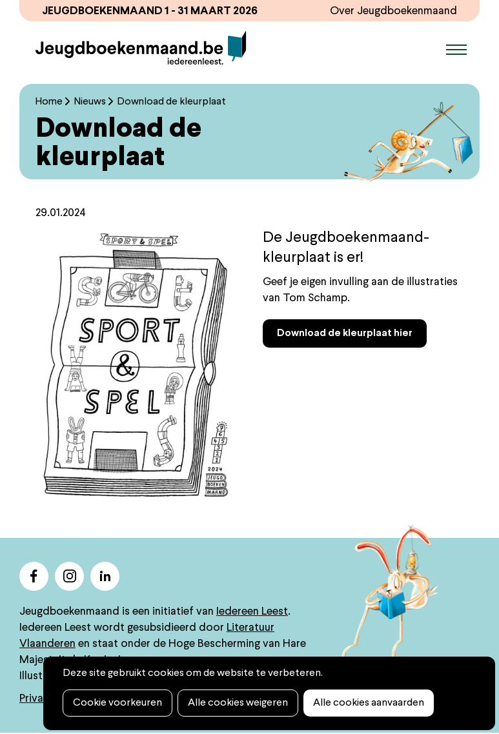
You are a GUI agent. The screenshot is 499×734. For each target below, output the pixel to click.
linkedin (104, 576)
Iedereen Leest (252, 611)
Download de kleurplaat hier (344, 333)
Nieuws (90, 102)
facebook (33, 576)
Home (49, 102)
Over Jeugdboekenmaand (393, 11)
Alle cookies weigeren (238, 703)
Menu (456, 50)
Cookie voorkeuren (117, 703)
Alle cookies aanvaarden (368, 703)
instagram (69, 576)
